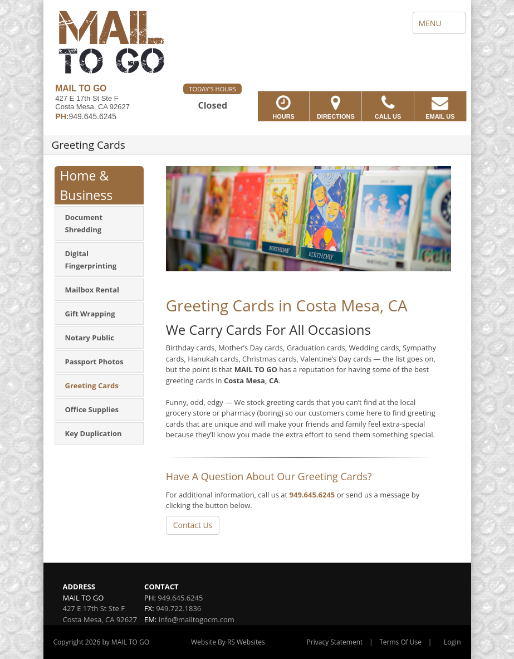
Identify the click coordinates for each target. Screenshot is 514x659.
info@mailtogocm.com (196, 619)
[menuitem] (99, 223)
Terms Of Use (400, 642)
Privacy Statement (335, 642)
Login (452, 642)
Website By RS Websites (228, 642)
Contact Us (193, 525)
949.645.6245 (312, 495)
